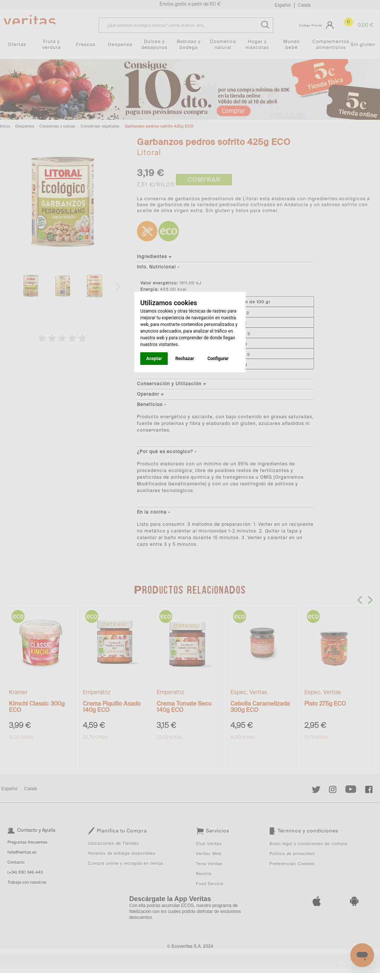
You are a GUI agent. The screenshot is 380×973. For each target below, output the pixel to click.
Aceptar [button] (154, 358)
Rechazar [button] (184, 358)
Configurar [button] (218, 358)
